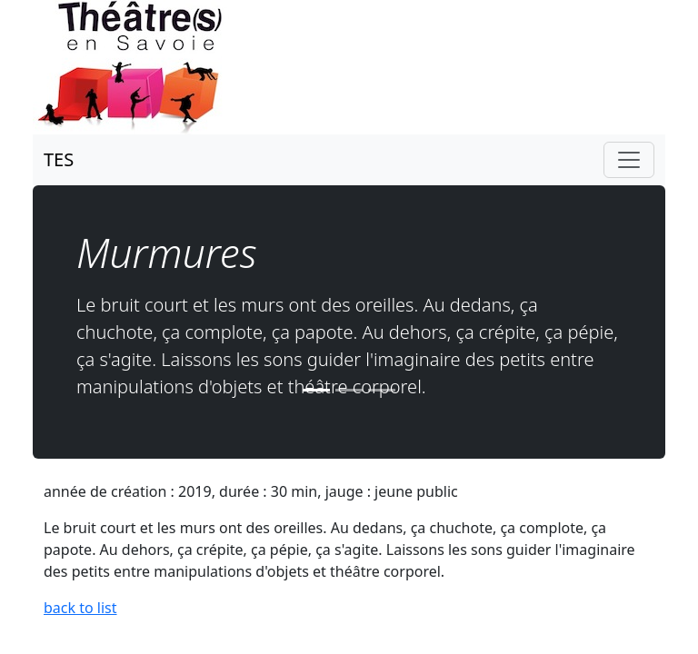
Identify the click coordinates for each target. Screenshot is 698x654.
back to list (80, 608)
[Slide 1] (316, 390)
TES (59, 159)
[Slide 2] (349, 390)
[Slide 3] (381, 390)
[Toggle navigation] (628, 160)
